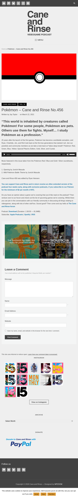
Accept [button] (36, 494)
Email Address (10, 311)
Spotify (27, 214)
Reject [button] (43, 494)
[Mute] (68, 154)
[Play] (4, 154)
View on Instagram (39, 408)
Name (7, 301)
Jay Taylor (13, 114)
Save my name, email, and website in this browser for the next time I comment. (33, 331)
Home (4, 49)
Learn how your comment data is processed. (42, 354)
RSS (33, 214)
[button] (39, 40)
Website (8, 321)
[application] (39, 154)
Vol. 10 (22, 104)
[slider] (36, 154)
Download (13, 211)
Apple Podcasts (16, 214)
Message (8, 279)
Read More (51, 494)
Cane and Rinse (9, 104)
